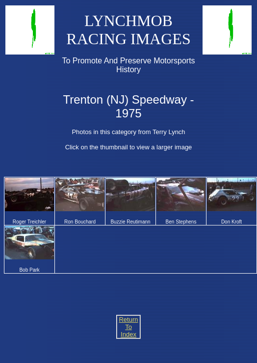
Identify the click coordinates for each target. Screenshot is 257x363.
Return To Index (128, 327)
